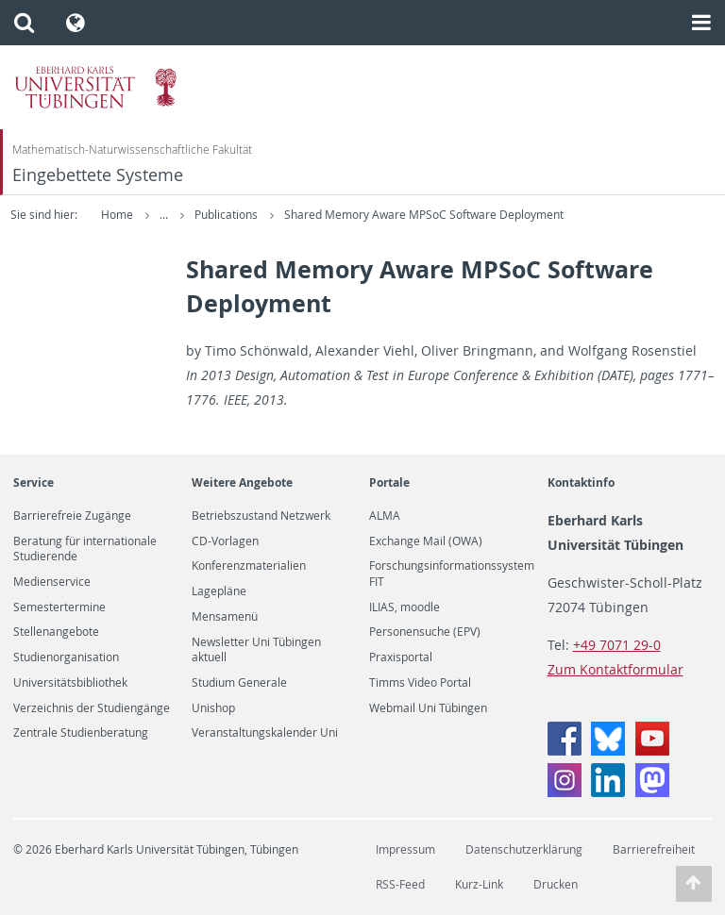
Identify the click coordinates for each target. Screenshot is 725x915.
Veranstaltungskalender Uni (265, 732)
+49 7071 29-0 (617, 645)
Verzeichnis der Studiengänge (91, 708)
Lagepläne (219, 591)
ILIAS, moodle (404, 607)
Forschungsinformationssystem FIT (451, 573)
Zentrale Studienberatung (80, 732)
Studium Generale (239, 682)
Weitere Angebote (242, 482)
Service (33, 482)
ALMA (384, 516)
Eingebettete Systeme (97, 175)
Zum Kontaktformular (615, 669)
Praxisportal (400, 657)
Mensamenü (225, 616)
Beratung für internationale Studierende (85, 549)
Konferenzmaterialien (249, 566)
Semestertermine (59, 607)
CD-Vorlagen (225, 541)
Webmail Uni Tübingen (428, 708)
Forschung (223, 215)
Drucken (555, 884)
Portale (389, 482)
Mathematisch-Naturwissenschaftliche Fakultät (132, 149)
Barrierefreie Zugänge (72, 516)
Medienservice (52, 582)
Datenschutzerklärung (523, 849)
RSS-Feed (400, 884)
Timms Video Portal (420, 682)
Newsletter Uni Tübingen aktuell (256, 650)
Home (117, 215)
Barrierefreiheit (654, 849)
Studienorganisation (66, 657)
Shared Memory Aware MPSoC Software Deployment (505, 215)
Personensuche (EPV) (425, 632)
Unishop (213, 708)
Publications (309, 215)
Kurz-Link (479, 884)
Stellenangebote (56, 632)
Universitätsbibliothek (70, 682)
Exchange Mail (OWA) (425, 541)
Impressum (405, 849)
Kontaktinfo (581, 482)
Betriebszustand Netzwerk (261, 516)
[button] (24, 22)
